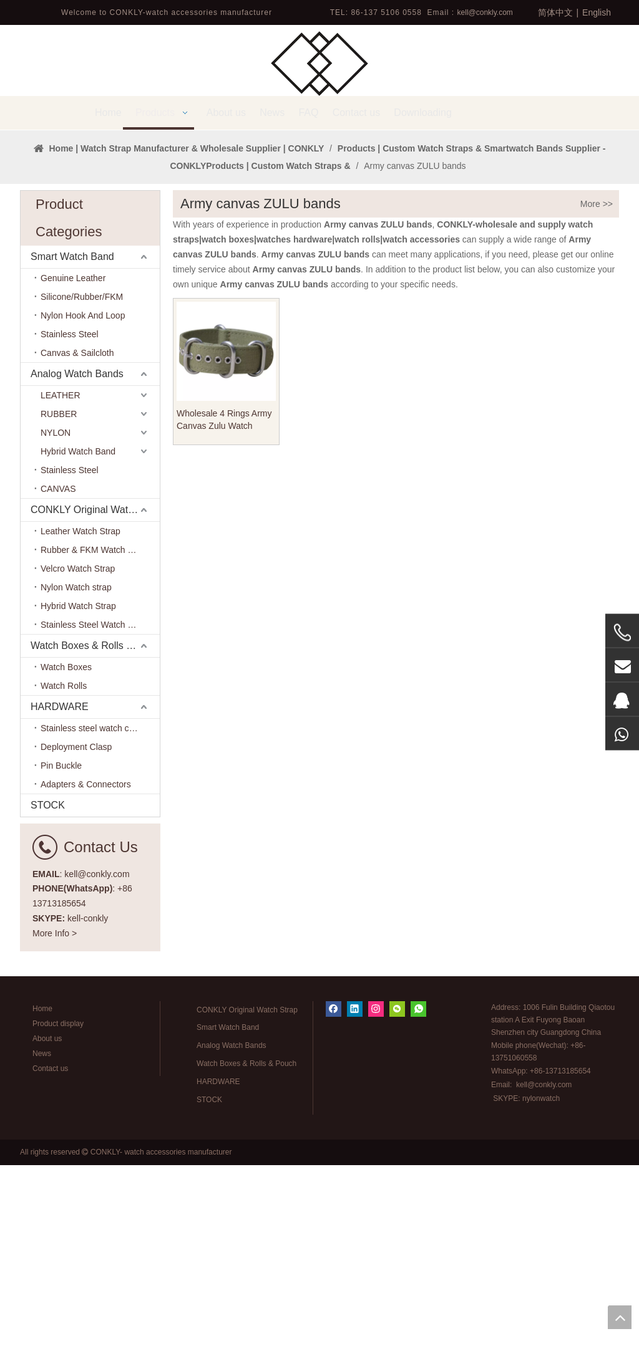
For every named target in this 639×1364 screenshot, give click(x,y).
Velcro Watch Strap (78, 767)
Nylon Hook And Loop (83, 514)
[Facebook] (333, 1208)
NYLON (56, 631)
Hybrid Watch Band (78, 650)
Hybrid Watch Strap (78, 805)
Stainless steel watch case (92, 927)
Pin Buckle (61, 964)
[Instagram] (376, 1208)
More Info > (54, 1132)
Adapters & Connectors (86, 983)
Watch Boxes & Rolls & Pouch (95, 844)
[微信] (397, 1208)
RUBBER (59, 613)
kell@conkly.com (485, 12)
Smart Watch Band (72, 455)
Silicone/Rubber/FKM (82, 496)
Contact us (50, 1267)
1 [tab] (319, 308)
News (41, 1252)
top (620, 1317)
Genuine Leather (73, 477)
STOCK (48, 1004)
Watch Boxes (66, 866)
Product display (58, 1222)
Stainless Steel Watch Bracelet (100, 823)
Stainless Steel (70, 533)
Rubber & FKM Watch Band (94, 749)
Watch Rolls (64, 885)
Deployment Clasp (76, 946)
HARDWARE (60, 905)
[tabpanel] (319, 229)
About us (47, 1237)
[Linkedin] (355, 1208)
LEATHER (60, 594)
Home (42, 1207)
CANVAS (58, 688)
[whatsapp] (418, 1208)
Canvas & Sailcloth (77, 552)
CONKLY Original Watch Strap (95, 708)
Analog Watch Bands (77, 572)
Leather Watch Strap (80, 730)
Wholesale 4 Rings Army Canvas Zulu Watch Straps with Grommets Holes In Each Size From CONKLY (225, 619)
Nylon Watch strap (76, 786)
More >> (596, 402)
